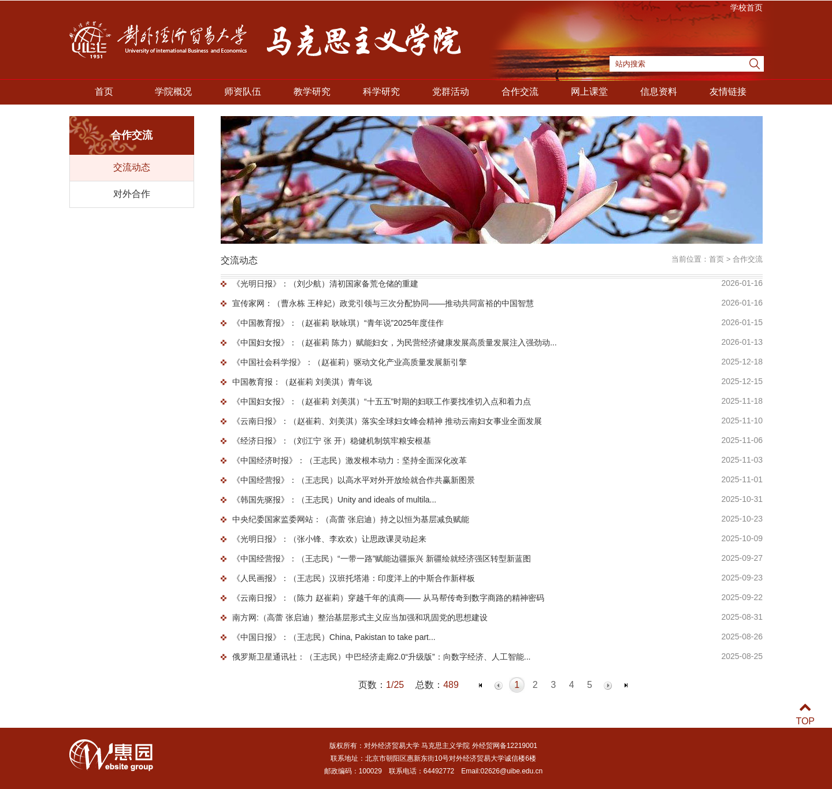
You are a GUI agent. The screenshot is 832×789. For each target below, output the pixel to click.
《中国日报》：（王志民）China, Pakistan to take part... (334, 637)
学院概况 (173, 91)
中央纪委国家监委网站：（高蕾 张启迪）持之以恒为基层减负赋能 (350, 519)
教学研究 (312, 91)
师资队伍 (242, 91)
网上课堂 (589, 91)
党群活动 (450, 91)
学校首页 (746, 7)
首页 (104, 91)
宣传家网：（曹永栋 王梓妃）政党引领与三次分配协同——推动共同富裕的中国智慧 (383, 303)
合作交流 (520, 91)
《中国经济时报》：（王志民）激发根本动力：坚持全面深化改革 (349, 460)
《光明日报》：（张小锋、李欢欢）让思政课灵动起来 (329, 539)
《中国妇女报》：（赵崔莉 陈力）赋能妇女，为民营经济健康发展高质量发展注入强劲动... (394, 342)
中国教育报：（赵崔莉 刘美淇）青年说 (302, 381)
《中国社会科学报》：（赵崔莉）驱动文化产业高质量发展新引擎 (349, 362)
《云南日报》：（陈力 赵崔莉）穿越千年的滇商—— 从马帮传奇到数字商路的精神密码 (388, 597)
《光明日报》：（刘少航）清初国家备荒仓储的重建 (325, 283)
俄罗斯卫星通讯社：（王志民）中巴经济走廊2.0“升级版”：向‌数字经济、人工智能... (381, 656)
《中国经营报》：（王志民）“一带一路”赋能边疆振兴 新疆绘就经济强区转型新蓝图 (381, 558)
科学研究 (381, 91)
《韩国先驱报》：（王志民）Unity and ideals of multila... (334, 499)
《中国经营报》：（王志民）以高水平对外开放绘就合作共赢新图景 (353, 480)
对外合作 (131, 194)
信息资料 (658, 91)
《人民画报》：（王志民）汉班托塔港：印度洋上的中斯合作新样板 (353, 578)
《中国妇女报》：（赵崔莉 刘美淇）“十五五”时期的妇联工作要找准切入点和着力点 (381, 401)
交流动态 (131, 167)
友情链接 (728, 91)
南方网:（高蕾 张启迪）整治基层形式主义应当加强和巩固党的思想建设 (360, 617)
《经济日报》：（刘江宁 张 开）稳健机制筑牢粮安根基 (331, 440)
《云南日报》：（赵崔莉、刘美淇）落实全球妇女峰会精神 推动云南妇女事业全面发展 (387, 421)
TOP (805, 714)
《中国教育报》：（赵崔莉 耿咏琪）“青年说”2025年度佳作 (338, 322)
